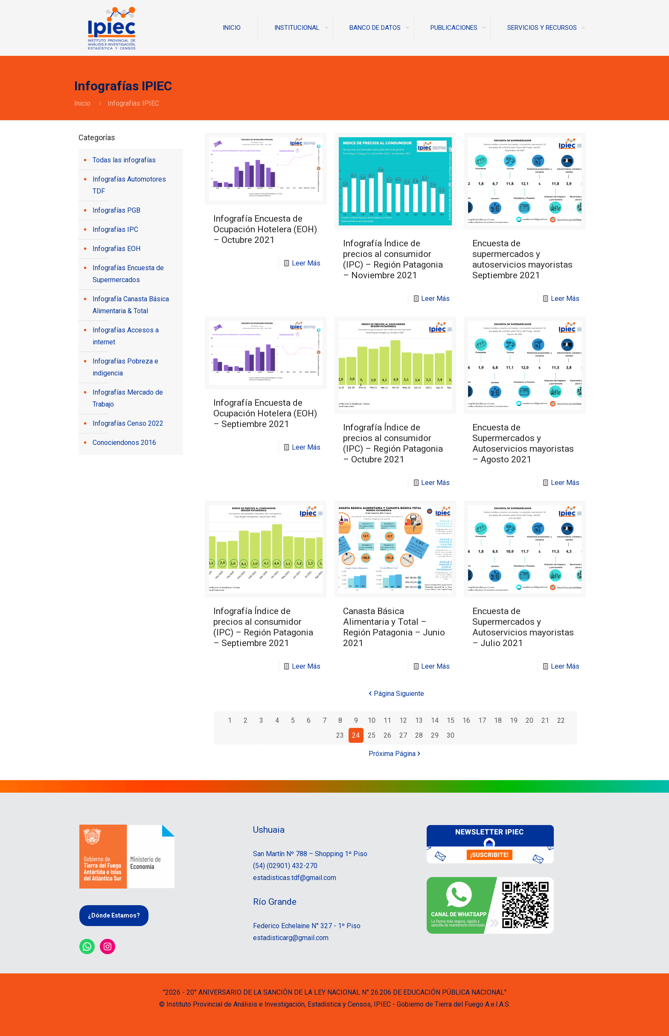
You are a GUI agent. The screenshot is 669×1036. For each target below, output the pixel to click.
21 (545, 720)
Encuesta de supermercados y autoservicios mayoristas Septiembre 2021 (522, 259)
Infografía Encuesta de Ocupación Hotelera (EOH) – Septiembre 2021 (265, 413)
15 (450, 720)
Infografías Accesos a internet (126, 336)
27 (403, 735)
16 (466, 720)
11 (387, 720)
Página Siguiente (395, 694)
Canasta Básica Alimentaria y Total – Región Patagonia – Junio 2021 (394, 627)
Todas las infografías (124, 160)
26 (387, 735)
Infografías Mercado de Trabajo (128, 398)
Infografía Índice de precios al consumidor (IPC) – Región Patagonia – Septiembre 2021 (263, 627)
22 (561, 720)
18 (498, 720)
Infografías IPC (115, 229)
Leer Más (306, 263)
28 (419, 735)
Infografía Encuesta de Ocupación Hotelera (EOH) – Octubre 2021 (265, 229)
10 (371, 720)
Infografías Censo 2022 (128, 423)
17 (482, 720)
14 (435, 720)
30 (450, 735)
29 (435, 735)
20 (529, 720)
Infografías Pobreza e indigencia (125, 367)
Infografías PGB (116, 210)
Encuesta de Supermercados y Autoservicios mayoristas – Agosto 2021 (523, 443)
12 (403, 720)
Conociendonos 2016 (124, 443)
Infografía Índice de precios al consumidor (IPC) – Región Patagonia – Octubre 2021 (393, 443)
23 (340, 735)
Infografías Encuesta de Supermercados (128, 274)
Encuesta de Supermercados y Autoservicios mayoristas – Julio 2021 (523, 627)
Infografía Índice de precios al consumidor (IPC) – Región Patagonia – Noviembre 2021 (393, 259)
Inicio (82, 103)
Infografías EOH (116, 249)
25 (371, 735)
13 (419, 720)
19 (514, 720)
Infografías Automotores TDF (129, 185)
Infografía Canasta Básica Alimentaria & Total (131, 305)
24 (356, 735)
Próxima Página (395, 754)
